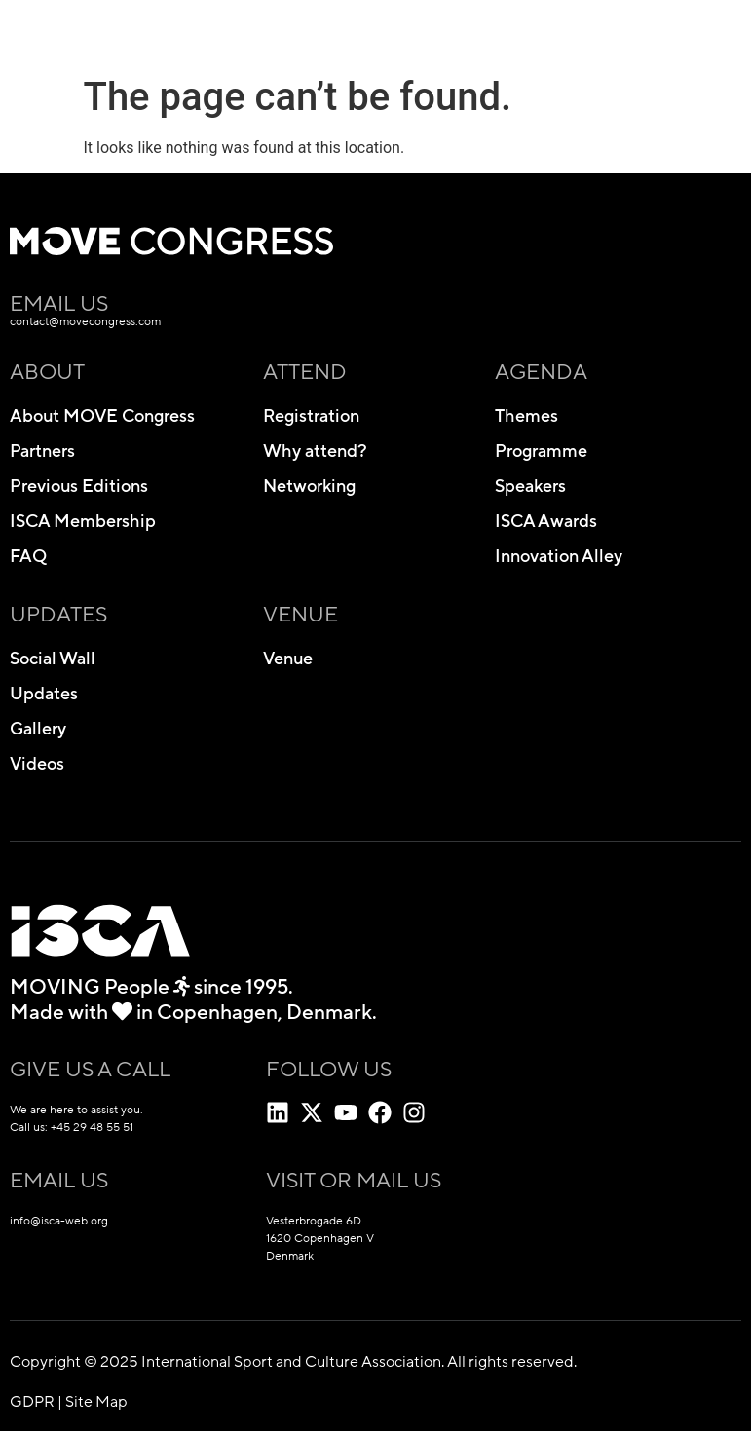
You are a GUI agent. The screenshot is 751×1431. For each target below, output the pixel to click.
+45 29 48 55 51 (92, 1127)
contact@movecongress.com (85, 321)
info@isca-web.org (59, 1220)
